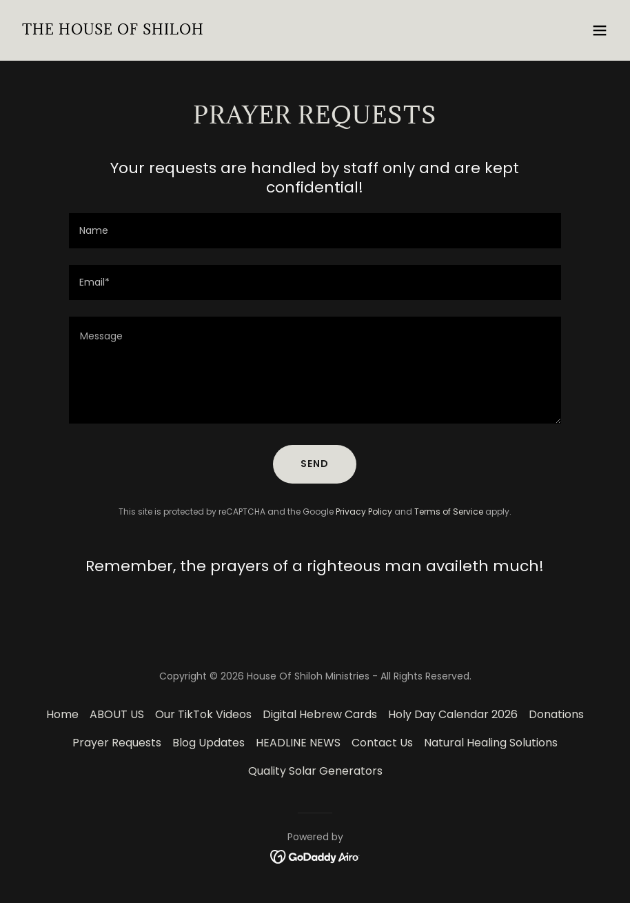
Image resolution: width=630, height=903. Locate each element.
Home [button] (62, 714)
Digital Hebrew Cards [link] (320, 714)
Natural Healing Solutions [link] (491, 743)
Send (315, 463)
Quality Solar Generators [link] (315, 771)
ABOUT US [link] (117, 714)
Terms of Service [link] (448, 511)
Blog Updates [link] (208, 743)
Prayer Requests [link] (116, 743)
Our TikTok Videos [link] (203, 714)
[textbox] (315, 230)
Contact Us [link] (382, 743)
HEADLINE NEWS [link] (298, 743)
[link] (113, 31)
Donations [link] (556, 714)
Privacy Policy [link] (364, 511)
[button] (599, 30)
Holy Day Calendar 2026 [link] (453, 714)
